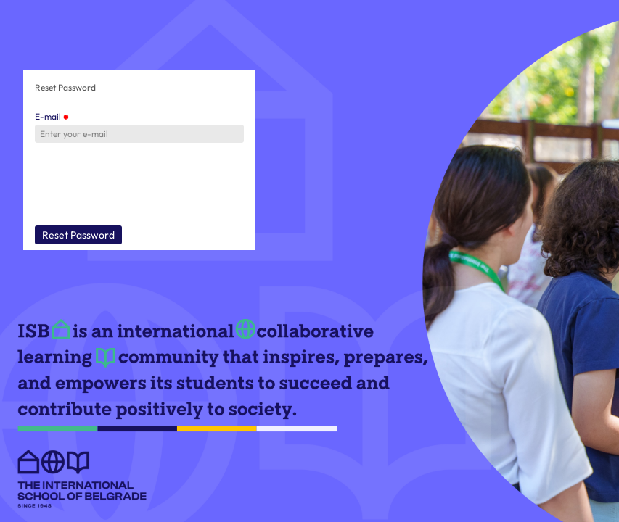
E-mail (51, 117)
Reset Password (78, 234)
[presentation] (145, 185)
